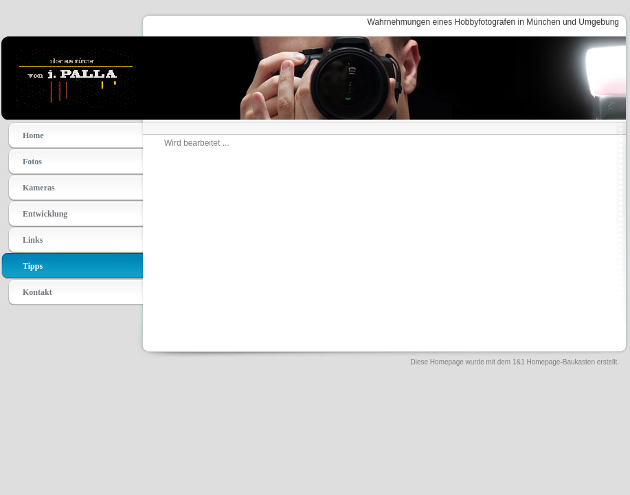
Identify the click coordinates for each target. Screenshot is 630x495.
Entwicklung (45, 214)
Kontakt (37, 292)
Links (33, 240)
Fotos (32, 161)
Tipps (33, 266)
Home (33, 135)
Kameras (39, 187)
